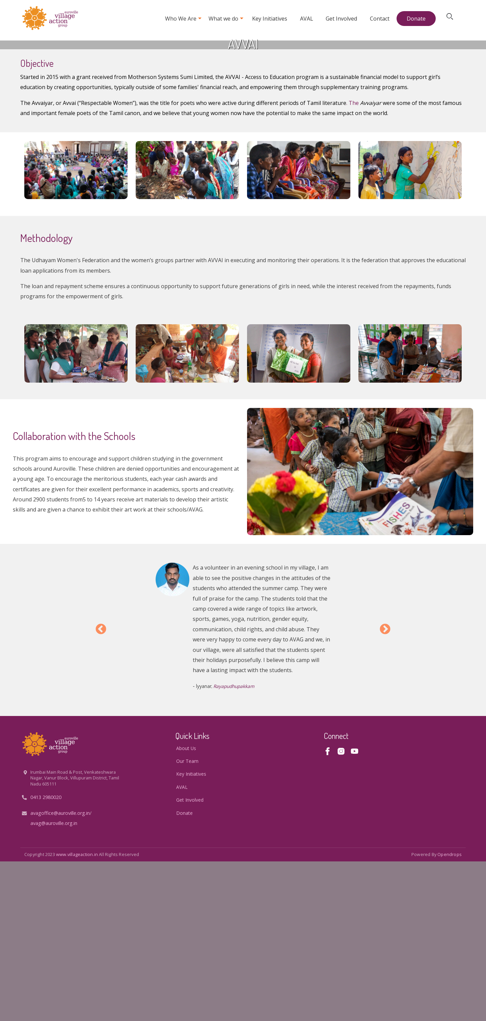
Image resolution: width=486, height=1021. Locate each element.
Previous (101, 789)
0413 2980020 (45, 957)
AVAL (306, 18)
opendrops (449, 1014)
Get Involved (341, 18)
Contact (379, 18)
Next (385, 789)
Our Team (187, 920)
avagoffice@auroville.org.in (60, 972)
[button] (76, 330)
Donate (416, 18)
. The (353, 262)
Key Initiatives (269, 18)
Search (451, 18)
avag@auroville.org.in (53, 982)
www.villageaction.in (77, 1014)
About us (186, 907)
